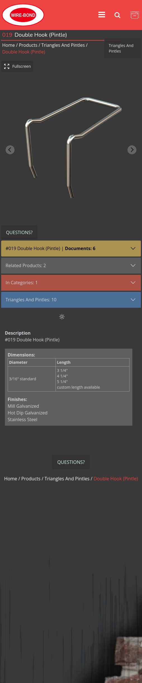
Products (28, 45)
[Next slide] (131, 144)
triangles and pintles (63, 45)
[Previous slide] (10, 144)
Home (8, 45)
